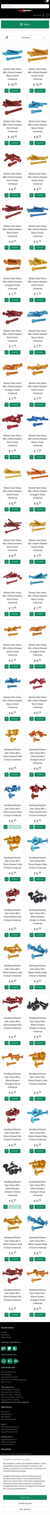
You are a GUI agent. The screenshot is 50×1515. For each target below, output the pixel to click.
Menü (25, 24)
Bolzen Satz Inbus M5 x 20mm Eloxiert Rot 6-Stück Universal (37, 702)
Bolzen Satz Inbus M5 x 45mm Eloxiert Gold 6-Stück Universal (12, 492)
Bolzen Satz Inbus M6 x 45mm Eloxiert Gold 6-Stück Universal (37, 178)
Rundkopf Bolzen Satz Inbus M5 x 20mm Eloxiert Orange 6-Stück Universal (37, 1188)
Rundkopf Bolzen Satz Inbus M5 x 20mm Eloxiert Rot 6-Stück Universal (12, 1134)
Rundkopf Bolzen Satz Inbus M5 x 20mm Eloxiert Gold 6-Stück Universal (37, 1078)
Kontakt (4, 1332)
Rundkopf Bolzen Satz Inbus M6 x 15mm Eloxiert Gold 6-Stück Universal (12, 754)
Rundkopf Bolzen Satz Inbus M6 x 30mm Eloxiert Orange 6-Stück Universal (12, 1080)
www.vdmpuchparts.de (9, 1429)
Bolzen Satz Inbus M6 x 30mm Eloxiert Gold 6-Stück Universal (37, 283)
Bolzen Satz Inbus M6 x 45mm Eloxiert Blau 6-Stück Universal (37, 231)
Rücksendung (6, 1337)
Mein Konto (39, 15)
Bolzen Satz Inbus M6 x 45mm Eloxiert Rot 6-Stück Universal (12, 231)
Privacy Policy (6, 1382)
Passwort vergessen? (8, 1419)
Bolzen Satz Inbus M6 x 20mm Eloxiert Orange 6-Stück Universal (12, 388)
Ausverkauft (15, 827)
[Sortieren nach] (25, 37)
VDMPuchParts (10, 1372)
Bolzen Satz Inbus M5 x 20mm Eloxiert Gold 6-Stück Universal (12, 649)
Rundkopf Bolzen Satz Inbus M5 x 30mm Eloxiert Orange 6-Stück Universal (37, 1296)
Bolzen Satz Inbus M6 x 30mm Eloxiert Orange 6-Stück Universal (12, 283)
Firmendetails (6, 1375)
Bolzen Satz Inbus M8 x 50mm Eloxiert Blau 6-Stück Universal (12, 74)
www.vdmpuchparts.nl (9, 1432)
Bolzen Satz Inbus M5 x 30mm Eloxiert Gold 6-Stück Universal (37, 545)
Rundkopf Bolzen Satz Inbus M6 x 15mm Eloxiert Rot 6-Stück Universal (37, 810)
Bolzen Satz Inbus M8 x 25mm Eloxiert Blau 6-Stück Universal (37, 126)
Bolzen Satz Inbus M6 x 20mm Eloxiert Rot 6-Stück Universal (12, 440)
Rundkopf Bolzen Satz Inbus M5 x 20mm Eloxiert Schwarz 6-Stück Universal (12, 1188)
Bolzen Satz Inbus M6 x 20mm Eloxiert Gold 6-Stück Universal (37, 388)
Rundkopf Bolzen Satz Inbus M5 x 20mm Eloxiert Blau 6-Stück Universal (37, 1134)
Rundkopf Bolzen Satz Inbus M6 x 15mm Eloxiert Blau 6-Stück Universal (12, 810)
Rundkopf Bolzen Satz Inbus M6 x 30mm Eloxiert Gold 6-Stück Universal (12, 970)
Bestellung (5, 1335)
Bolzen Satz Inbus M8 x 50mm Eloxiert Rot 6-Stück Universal (12, 126)
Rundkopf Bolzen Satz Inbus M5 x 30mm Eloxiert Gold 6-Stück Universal (12, 1242)
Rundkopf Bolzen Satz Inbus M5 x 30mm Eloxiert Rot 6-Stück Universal (12, 1294)
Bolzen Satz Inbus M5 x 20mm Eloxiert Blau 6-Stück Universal (12, 702)
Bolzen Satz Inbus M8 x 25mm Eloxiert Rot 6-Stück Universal (12, 178)
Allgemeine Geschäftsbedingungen (14, 1379)
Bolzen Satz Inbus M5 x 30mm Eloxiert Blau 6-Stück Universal (37, 597)
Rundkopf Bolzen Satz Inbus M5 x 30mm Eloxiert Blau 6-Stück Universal (37, 1242)
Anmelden (7, 1459)
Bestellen (15, 90)
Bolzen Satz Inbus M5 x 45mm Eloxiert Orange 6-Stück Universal (37, 492)
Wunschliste (5, 1417)
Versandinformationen (9, 1377)
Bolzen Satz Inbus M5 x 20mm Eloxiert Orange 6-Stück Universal (37, 649)
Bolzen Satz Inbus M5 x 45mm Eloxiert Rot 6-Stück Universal (12, 545)
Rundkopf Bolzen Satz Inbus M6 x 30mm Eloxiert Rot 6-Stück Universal (12, 1023)
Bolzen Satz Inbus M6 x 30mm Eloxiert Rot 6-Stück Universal (12, 335)
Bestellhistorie (6, 1414)
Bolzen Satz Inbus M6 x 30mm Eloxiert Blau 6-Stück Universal (37, 335)
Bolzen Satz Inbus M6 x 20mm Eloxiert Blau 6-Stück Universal (37, 440)
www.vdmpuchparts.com (10, 1427)
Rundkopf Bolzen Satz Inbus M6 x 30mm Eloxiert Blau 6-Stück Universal (37, 970)
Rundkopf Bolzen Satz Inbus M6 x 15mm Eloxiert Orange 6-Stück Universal (37, 756)
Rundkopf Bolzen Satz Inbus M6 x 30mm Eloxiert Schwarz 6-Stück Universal (37, 917)
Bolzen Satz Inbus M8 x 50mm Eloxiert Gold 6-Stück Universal (37, 74)
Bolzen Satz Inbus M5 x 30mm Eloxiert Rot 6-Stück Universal (12, 597)
